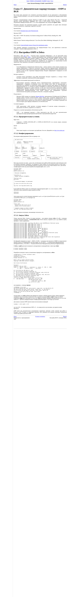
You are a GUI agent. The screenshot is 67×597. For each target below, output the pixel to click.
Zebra (29, 57)
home (28, 1)
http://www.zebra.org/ (59, 130)
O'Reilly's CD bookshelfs (35, 1)
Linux (48, 1)
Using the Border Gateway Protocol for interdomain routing (34, 45)
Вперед (65, 4)
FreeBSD (44, 1)
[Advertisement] (6, 298)
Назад (15, 4)
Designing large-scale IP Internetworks (29, 30)
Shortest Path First (40, 96)
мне (25, 55)
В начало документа (40, 339)
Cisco (52, 1)
